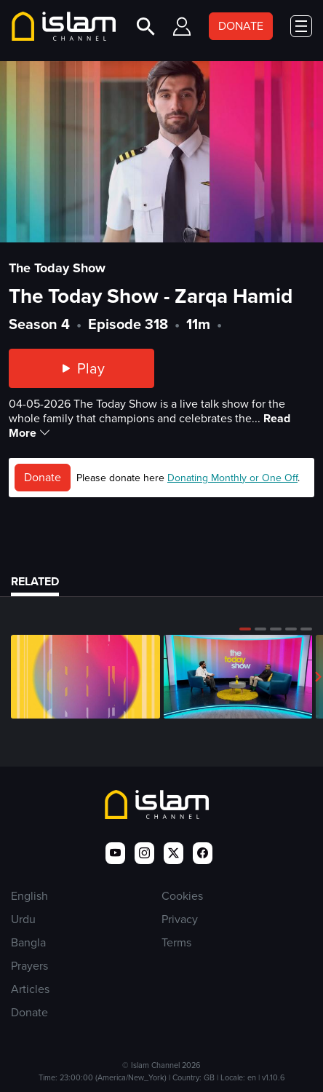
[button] (245, 629)
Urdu (23, 919)
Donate (42, 477)
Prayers (29, 965)
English (29, 895)
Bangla (28, 942)
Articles (30, 989)
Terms (176, 942)
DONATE (240, 25)
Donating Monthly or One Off (232, 478)
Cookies (182, 895)
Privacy (180, 919)
